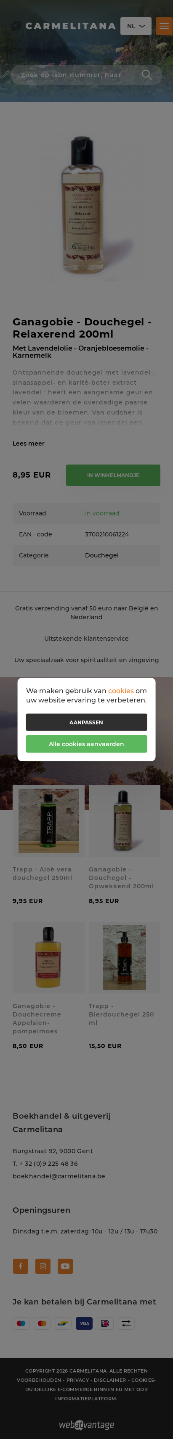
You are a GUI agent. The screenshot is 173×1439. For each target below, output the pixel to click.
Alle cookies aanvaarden (86, 744)
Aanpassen (86, 722)
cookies (121, 690)
